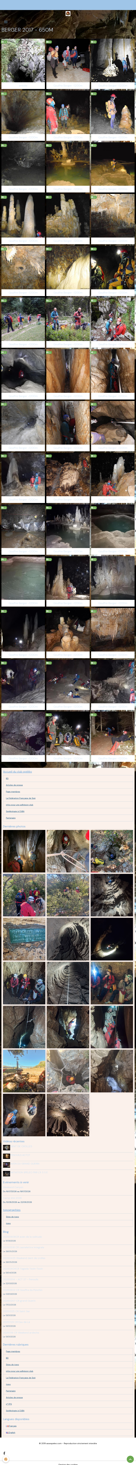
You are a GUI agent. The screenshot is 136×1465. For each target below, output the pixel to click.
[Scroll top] (130, 1459)
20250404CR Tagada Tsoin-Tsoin (23, 1265)
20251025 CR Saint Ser (16, 1307)
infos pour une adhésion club (19, 804)
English (10, 1429)
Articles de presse (14, 785)
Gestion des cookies (68, 1461)
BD (7, 778)
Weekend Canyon (13, 1183)
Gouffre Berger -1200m (67, 85)
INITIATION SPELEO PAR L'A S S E (30, 1169)
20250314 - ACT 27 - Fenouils (20, 1275)
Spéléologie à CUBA (15, 811)
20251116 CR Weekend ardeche (21, 1329)
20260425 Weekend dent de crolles (24, 1254)
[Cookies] (6, 1459)
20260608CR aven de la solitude (22, 1233)
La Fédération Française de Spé (20, 798)
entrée (23, 85)
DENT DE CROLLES (22, 1146)
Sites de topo (12, 1213)
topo (8, 1219)
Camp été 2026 (12, 1194)
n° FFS (9, 1400)
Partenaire (11, 818)
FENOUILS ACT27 (21, 1154)
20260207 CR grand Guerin (19, 1297)
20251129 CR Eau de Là (16, 1318)
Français (11, 1422)
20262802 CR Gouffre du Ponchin (22, 1286)
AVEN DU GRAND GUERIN (25, 1162)
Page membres (13, 791)
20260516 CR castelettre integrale (23, 1243)
